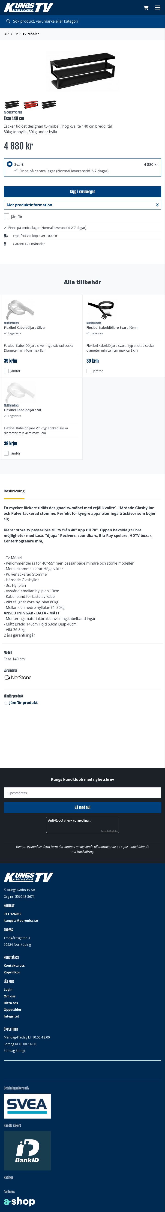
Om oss (9, 996)
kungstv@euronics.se (21, 920)
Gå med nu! (82, 807)
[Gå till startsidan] (29, 7)
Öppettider (12, 1009)
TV (16, 34)
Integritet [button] (11, 1016)
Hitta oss (11, 1003)
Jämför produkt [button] (21, 748)
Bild (6, 34)
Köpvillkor (12, 972)
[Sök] (82, 21)
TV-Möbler (31, 34)
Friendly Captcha (109, 831)
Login (8, 989)
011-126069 (12, 914)
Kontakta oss (14, 965)
